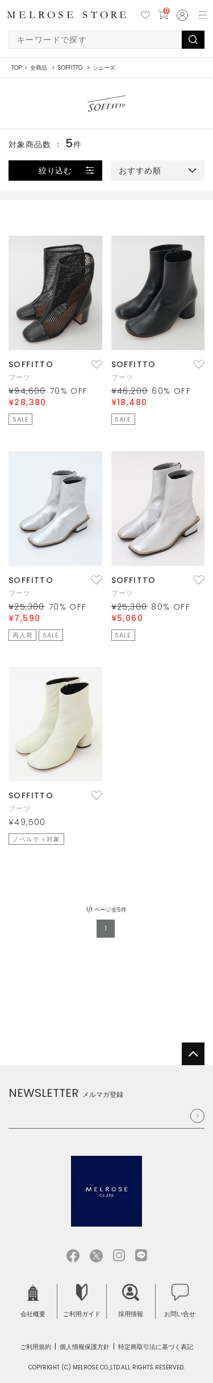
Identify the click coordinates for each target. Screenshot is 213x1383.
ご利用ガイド (82, 1301)
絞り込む (56, 170)
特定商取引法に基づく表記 (155, 1346)
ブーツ (20, 377)
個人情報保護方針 (85, 1346)
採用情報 (130, 1301)
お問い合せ (179, 1301)
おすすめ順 (140, 170)
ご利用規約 (35, 1346)
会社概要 (32, 1301)
